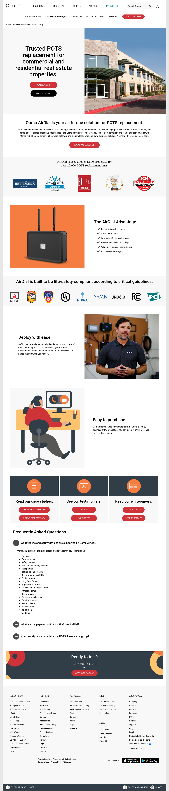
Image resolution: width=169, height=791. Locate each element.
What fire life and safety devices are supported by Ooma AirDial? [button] (54, 541)
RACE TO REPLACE (133, 517)
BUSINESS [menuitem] (52, 5)
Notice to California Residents (141, 735)
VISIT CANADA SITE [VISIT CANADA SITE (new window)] (138, 747)
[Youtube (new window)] (28, 759)
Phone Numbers (46, 731)
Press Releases (105, 732)
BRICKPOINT (84, 517)
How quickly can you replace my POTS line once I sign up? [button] (51, 635)
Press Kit (103, 740)
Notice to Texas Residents (140, 739)
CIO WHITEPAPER (133, 508)
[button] (113, 722)
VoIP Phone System (18, 739)
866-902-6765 (89, 662)
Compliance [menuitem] (91, 15)
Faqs (12, 750)
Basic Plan (44, 704)
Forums (43, 750)
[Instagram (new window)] (34, 759)
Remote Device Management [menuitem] (57, 15)
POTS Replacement (18, 708)
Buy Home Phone (106, 700)
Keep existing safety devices (113, 228)
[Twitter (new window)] (17, 759)
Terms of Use (43, 761)
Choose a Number (17, 735)
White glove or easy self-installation (116, 245)
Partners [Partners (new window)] (132, 719)
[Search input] (140, 5)
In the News (104, 728)
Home (8, 23)
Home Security (76, 700)
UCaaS (12, 712)
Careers (132, 704)
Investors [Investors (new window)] (133, 712)
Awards (102, 736)
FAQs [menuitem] (102, 15)
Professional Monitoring (79, 704)
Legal (131, 731)
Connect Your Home (48, 712)
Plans (72, 712)
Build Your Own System (79, 708)
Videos (72, 719)
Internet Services (17, 723)
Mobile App (14, 719)
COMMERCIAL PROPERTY (34, 508)
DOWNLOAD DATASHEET (84, 144)
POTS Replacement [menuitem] (33, 15)
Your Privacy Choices (140, 742)
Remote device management (113, 250)
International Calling (48, 723)
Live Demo (14, 727)
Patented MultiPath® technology (115, 241)
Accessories (45, 719)
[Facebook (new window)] (12, 759)
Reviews (43, 739)
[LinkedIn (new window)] (23, 759)
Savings (43, 716)
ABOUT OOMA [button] (135, 695)
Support (132, 723)
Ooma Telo (44, 735)
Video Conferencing (18, 731)
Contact (132, 708)
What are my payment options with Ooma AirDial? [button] (46, 623)
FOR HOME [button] (44, 695)
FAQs (131, 716)
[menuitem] (114, 5)
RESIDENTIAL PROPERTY (34, 517)
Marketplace (104, 712)
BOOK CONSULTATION (43, 92)
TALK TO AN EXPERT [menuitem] (133, 15)
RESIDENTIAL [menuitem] (69, 5)
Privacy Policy (56, 761)
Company (133, 700)
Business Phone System (20, 700)
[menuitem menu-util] (142, 5)
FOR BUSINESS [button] (16, 695)
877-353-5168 (114, 5)
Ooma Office (15, 746)
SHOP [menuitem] (84, 5)
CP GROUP (83, 508)
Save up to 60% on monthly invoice (116, 236)
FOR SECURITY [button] (76, 695)
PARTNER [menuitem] (98, 5)
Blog (131, 727)
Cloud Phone (15, 716)
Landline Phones (46, 727)
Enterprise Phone (17, 704)
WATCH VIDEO (43, 84)
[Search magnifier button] (153, 5)
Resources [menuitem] (77, 15)
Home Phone (45, 700)
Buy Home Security (107, 704)
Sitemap (67, 761)
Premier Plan (45, 708)
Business (16, 23)
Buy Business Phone (107, 708)
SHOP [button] (101, 695)
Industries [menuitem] (114, 15)
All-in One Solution (109, 232)
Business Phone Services (20, 742)
